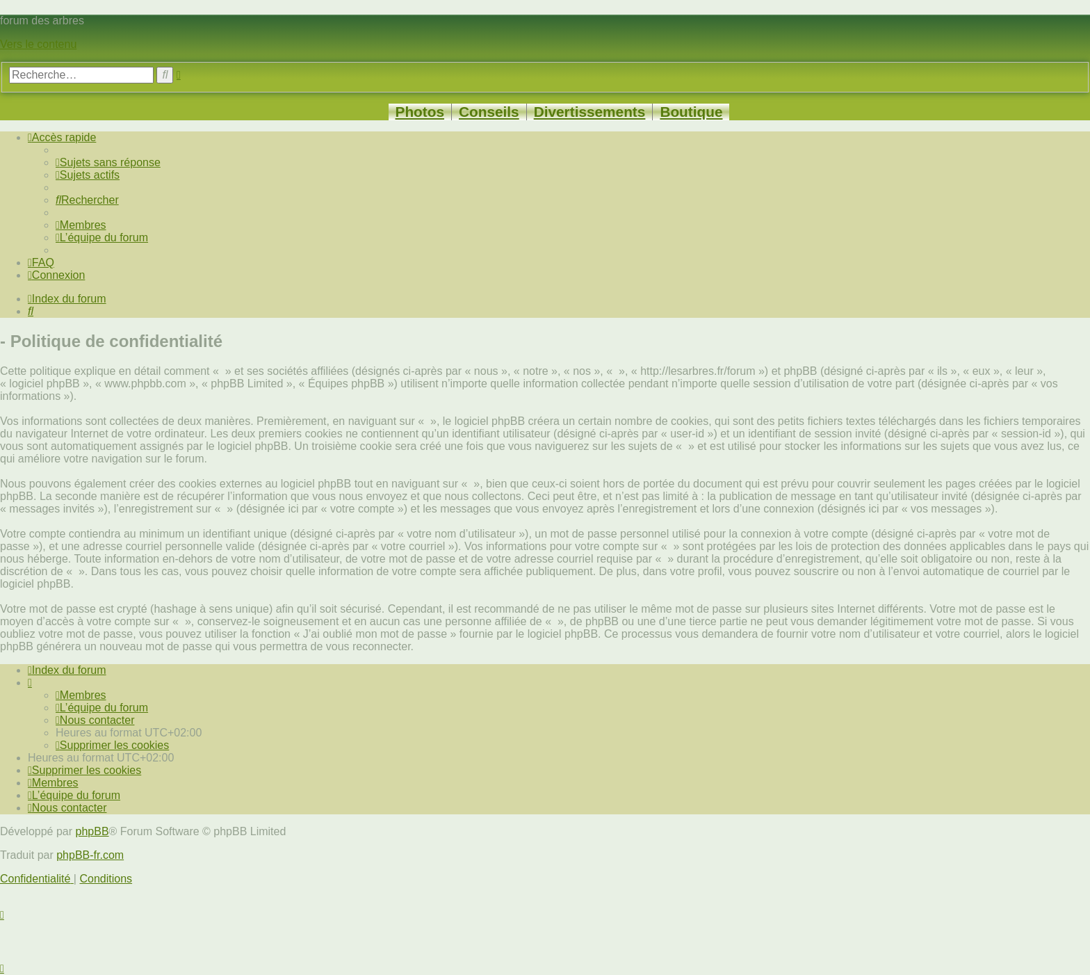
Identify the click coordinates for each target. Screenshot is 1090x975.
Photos (420, 112)
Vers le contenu (38, 44)
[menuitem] (108, 162)
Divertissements (590, 112)
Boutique (691, 112)
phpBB (92, 831)
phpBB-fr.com (90, 855)
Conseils (489, 112)
